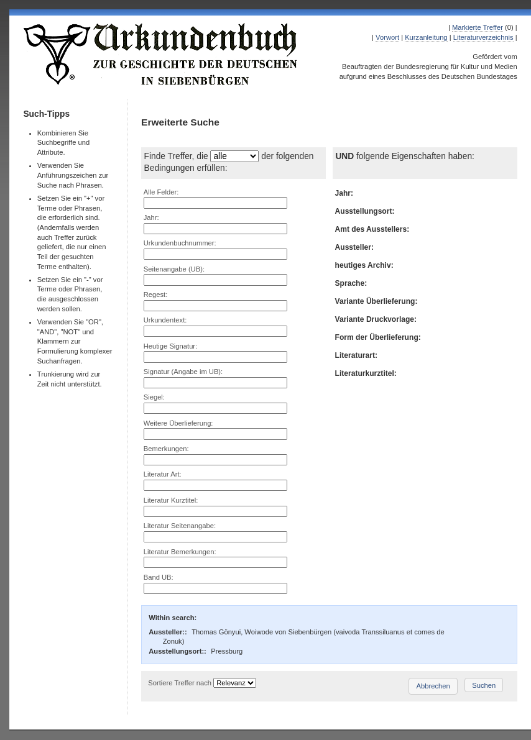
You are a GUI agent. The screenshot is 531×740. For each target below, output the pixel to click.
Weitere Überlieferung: (178, 423)
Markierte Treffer (477, 27)
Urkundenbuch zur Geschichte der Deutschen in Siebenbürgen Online (161, 54)
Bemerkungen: (166, 448)
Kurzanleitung (426, 37)
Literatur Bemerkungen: (180, 551)
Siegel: (154, 397)
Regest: (156, 294)
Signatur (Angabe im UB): (183, 371)
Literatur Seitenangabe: (180, 525)
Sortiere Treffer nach (179, 683)
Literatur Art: (163, 474)
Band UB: (158, 577)
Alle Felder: (161, 192)
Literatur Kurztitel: (171, 500)
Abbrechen (433, 686)
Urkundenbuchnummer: (180, 243)
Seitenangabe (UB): (174, 269)
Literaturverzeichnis (483, 37)
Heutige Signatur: (170, 346)
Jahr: (151, 217)
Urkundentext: (165, 320)
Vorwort (387, 37)
